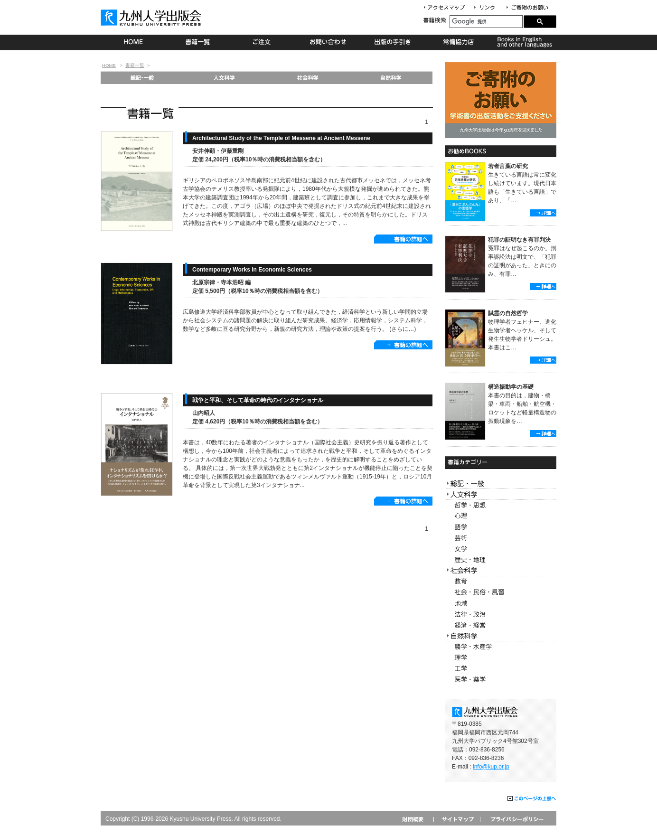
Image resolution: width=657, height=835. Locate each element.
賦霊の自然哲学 (508, 313)
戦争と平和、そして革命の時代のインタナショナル (257, 400)
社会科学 (307, 77)
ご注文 (263, 42)
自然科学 (390, 77)
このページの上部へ (531, 799)
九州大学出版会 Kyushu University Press (152, 17)
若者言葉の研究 (508, 166)
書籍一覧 (198, 42)
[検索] (486, 22)
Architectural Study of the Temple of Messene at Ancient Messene (281, 138)
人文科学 (224, 77)
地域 (500, 603)
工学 (500, 668)
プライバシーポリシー (516, 819)
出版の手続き (393, 42)
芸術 (500, 538)
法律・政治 (500, 614)
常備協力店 (458, 42)
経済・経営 (500, 625)
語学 (500, 527)
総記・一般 (142, 77)
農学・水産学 (500, 646)
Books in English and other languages (523, 42)
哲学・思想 (500, 505)
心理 (500, 516)
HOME (133, 42)
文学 (500, 549)
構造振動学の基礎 (511, 387)
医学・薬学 (500, 679)
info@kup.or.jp (491, 766)
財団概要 (416, 819)
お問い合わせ (328, 42)
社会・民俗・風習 (500, 592)
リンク (488, 8)
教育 (500, 581)
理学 (500, 657)
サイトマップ (456, 819)
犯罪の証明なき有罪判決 (519, 239)
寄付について (527, 8)
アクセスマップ (447, 8)
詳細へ (543, 212)
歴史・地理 (500, 559)
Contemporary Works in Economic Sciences (252, 269)
